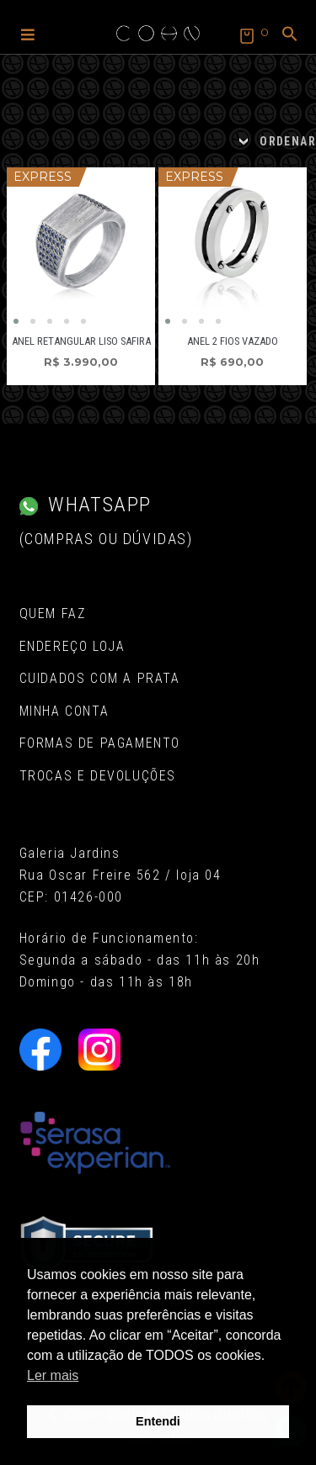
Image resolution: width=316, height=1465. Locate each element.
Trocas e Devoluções (97, 776)
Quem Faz (52, 613)
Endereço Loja (72, 646)
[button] (28, 33)
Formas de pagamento (99, 743)
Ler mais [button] (52, 1375)
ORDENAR (288, 141)
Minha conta (64, 711)
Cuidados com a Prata (99, 678)
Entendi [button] (158, 1421)
